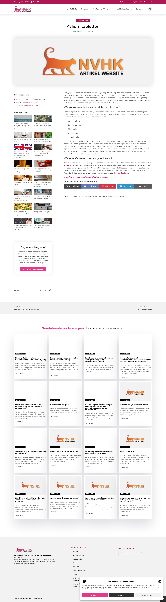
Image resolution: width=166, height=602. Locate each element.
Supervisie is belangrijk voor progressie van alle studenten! (23, 227)
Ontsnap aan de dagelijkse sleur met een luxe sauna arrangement (42, 184)
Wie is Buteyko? (127, 451)
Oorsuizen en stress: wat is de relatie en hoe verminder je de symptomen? (28, 406)
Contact (139, 9)
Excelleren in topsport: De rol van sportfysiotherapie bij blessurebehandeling (99, 359)
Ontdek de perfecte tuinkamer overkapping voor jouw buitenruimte (21, 213)
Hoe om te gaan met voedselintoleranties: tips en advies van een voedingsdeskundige (135, 359)
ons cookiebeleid (98, 589)
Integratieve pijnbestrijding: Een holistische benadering (64, 359)
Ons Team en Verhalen (102, 9)
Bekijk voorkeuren (148, 595)
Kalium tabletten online (117, 196)
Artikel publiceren (124, 9)
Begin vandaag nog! (33, 247)
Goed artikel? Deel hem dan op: (28, 105)
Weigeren (121, 595)
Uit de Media (77, 559)
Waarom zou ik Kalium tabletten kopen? (30, 99)
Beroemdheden (78, 555)
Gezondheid (83, 21)
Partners (84, 9)
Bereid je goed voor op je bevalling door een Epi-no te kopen (100, 452)
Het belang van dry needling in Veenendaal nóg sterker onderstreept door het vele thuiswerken (98, 407)
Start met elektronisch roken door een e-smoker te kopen (100, 499)
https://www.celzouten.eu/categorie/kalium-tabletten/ (86, 177)
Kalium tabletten (80, 196)
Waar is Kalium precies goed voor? (28, 102)
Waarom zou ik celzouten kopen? (64, 498)
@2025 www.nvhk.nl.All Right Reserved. (28, 598)
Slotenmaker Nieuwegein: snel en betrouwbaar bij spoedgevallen (42, 153)
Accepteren (95, 595)
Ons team (76, 567)
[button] (160, 581)
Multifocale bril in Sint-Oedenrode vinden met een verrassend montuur (30, 500)
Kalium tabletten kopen (97, 196)
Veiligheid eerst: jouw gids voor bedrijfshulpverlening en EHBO (42, 170)
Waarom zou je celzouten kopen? (134, 405)
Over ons (76, 563)
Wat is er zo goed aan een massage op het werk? (30, 452)
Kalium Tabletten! (122, 173)
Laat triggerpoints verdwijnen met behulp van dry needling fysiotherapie (135, 500)
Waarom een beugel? (59, 405)
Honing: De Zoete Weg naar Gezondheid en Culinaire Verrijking (23, 170)
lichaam (67, 165)
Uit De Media (72, 9)
